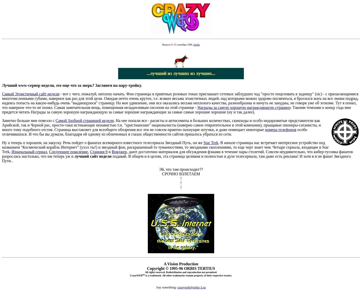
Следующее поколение (68, 152)
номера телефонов (280, 129)
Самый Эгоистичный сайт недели (30, 94)
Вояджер (119, 152)
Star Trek (210, 143)
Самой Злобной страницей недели (85, 120)
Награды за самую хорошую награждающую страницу (244, 107)
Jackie (197, 44)
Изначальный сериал (29, 152)
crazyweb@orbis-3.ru (191, 287)
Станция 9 (99, 152)
